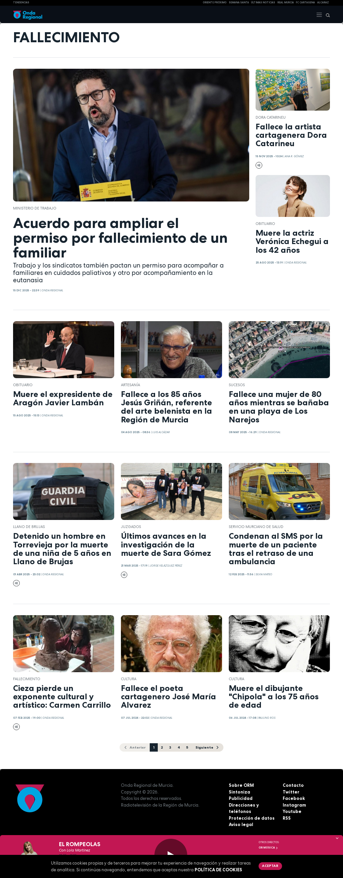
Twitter (291, 792)
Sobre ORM (241, 785)
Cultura (128, 679)
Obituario (265, 223)
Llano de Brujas (29, 526)
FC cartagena (305, 2)
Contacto (293, 785)
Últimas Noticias (263, 2)
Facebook (294, 798)
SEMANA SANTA (239, 2)
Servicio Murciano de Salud (256, 526)
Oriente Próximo (214, 2)
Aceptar (270, 865)
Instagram (294, 805)
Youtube (292, 811)
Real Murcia (285, 2)
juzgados (131, 526)
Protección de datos (252, 818)
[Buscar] (326, 14)
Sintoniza (239, 792)
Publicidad (241, 798)
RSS (287, 818)
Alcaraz (323, 2)
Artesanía (130, 385)
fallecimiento (26, 679)
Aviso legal (241, 824)
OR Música (268, 847)
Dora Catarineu (271, 117)
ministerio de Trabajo (34, 208)
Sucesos (237, 385)
